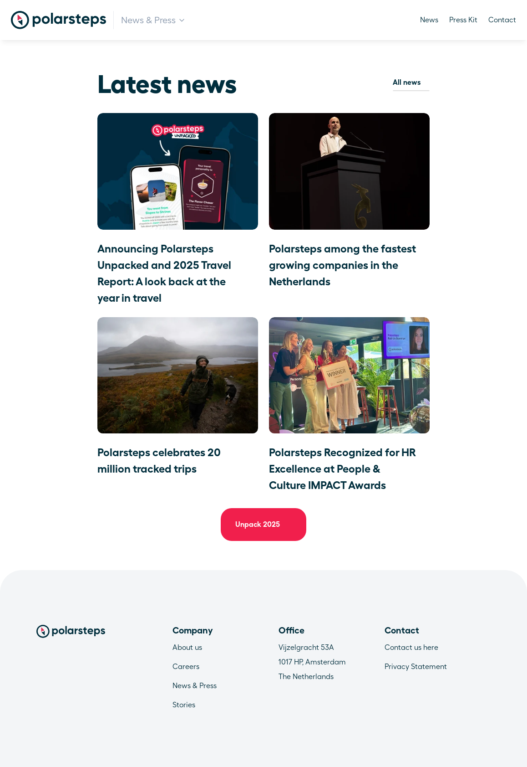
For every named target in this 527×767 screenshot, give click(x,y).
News (429, 19)
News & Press (194, 685)
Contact (502, 19)
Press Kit (463, 19)
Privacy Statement (416, 666)
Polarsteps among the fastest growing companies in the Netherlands (343, 265)
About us (187, 647)
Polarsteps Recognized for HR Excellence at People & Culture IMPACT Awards (343, 469)
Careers (185, 666)
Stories (183, 704)
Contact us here (411, 647)
